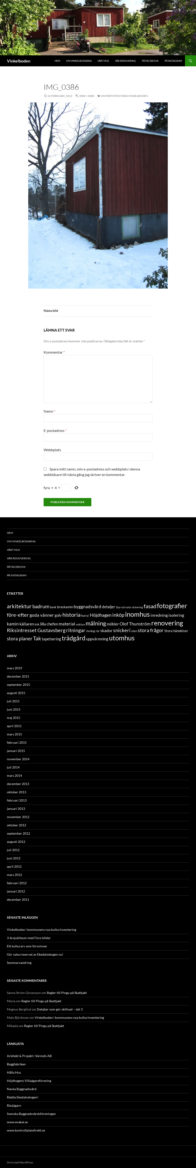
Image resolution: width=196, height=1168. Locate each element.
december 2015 (18, 676)
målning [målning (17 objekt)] (96, 623)
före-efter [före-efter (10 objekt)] (18, 615)
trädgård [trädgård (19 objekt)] (73, 638)
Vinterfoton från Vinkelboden (124, 96)
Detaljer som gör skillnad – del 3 (60, 1009)
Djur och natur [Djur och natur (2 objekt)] (124, 607)
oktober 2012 (16, 825)
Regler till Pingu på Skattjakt (67, 993)
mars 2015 (14, 734)
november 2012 (18, 817)
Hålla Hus (14, 1072)
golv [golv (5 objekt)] (58, 615)
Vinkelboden (18, 60)
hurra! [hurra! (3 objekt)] (85, 615)
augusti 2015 (16, 693)
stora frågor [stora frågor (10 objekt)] (151, 630)
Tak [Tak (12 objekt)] (37, 638)
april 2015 (14, 726)
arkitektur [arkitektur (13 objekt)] (19, 606)
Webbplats (52, 449)
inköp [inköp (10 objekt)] (118, 615)
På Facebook (150, 60)
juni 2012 (13, 858)
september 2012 (18, 833)
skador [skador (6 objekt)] (106, 630)
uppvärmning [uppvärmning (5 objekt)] (97, 639)
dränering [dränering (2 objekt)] (137, 607)
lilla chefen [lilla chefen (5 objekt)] (49, 624)
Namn (49, 411)
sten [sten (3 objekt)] (134, 631)
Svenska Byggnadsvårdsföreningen (31, 1114)
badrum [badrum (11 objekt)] (40, 606)
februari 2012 (17, 883)
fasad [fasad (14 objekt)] (150, 606)
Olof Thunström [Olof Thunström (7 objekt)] (135, 623)
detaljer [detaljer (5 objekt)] (108, 607)
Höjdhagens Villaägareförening (29, 1081)
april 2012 (14, 866)
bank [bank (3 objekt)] (53, 607)
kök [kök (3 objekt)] (37, 624)
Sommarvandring (19, 963)
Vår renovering (125, 60)
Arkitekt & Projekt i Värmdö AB (29, 1056)
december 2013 (18, 784)
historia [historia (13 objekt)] (71, 614)
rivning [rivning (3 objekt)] (90, 631)
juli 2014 (13, 767)
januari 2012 (16, 891)
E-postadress (55, 430)
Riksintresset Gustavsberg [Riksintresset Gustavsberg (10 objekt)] (36, 630)
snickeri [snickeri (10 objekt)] (122, 630)
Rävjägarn (14, 1105)
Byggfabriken (16, 1064)
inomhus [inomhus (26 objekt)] (137, 614)
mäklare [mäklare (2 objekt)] (80, 624)
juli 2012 (13, 850)
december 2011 (18, 899)
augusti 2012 (16, 842)
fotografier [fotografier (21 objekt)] (172, 606)
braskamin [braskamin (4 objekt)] (65, 607)
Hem (57, 60)
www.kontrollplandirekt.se (26, 1130)
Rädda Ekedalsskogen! (22, 1097)
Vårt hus (103, 60)
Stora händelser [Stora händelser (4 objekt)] (176, 631)
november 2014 (18, 759)
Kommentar (54, 352)
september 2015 (18, 685)
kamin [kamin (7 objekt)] (13, 623)
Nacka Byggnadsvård (21, 1089)
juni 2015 (13, 709)
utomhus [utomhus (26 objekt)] (122, 638)
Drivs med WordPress (20, 1162)
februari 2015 (17, 742)
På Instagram (173, 60)
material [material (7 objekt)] (67, 623)
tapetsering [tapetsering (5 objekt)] (51, 639)
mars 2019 (14, 668)
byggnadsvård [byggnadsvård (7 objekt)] (87, 606)
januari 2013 (16, 809)
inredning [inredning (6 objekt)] (159, 615)
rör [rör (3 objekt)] (98, 631)
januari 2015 (16, 751)
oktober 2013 (16, 792)
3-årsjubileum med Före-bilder (29, 938)
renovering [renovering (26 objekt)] (167, 623)
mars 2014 (14, 775)
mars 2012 (14, 875)
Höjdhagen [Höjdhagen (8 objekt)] (101, 615)
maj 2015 (13, 718)
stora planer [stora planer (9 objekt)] (19, 638)
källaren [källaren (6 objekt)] (27, 623)
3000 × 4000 (86, 96)
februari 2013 (17, 800)
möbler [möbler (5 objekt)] (113, 624)
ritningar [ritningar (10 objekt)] (75, 630)
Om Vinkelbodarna (79, 60)
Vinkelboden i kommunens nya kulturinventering (41, 930)
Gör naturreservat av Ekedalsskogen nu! (35, 954)
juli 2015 (13, 701)
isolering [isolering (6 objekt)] (176, 615)
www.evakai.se (17, 1122)
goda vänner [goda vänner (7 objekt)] (42, 615)
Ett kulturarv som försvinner (27, 946)
